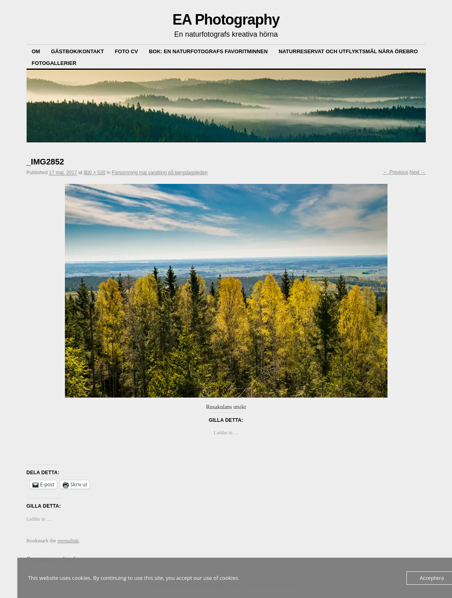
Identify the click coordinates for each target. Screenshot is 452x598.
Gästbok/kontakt (77, 51)
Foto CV (126, 51)
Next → (417, 172)
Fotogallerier (54, 63)
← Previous (395, 172)
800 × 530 (95, 172)
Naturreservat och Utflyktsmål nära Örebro (348, 51)
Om (36, 51)
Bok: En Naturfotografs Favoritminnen (208, 51)
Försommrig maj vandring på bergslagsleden (159, 172)
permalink (68, 541)
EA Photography (226, 19)
